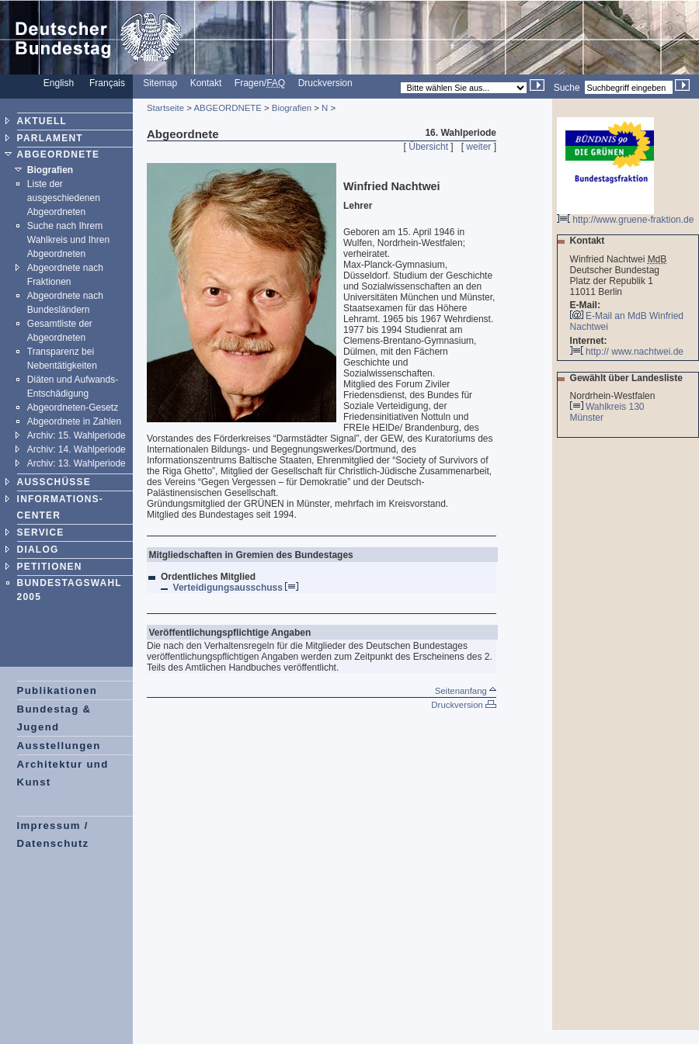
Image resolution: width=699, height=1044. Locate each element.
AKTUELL (42, 121)
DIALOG (38, 549)
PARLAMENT (50, 138)
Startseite (165, 108)
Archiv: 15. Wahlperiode (76, 435)
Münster (588, 417)
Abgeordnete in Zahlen (74, 421)
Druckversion (325, 83)
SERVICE (40, 532)
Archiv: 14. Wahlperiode (76, 449)
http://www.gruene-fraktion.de (625, 215)
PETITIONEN (49, 566)
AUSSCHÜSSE (54, 482)
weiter (478, 146)
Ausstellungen (59, 745)
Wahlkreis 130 (615, 406)
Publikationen (57, 690)
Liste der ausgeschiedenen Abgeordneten (63, 198)
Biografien (50, 170)
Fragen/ (260, 83)
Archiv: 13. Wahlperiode (76, 463)
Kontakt (206, 83)
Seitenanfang (465, 690)
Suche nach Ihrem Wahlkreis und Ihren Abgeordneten (68, 239)
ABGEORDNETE (58, 154)
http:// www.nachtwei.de (626, 351)
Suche (567, 87)
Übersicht (428, 146)
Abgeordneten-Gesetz (72, 407)
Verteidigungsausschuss (236, 587)
